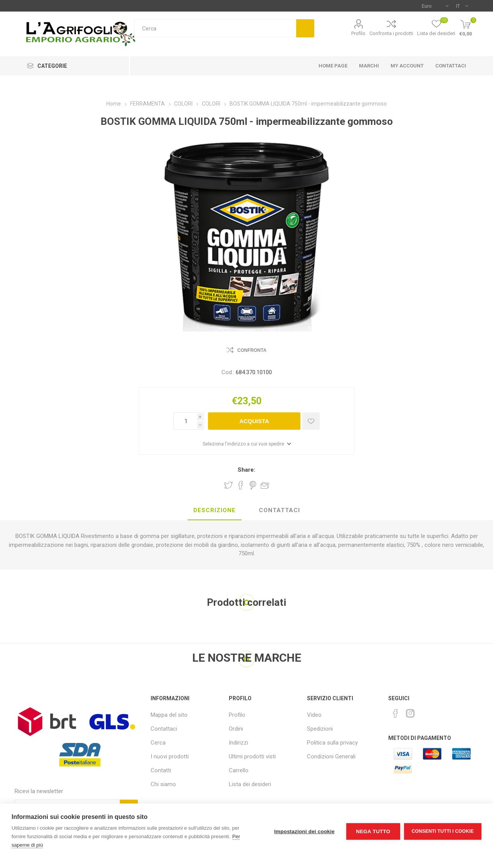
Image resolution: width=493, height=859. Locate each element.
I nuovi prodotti (170, 756)
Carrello (238, 770)
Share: (246, 469)
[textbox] (215, 28)
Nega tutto (373, 831)
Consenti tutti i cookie (443, 831)
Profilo (358, 33)
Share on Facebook (240, 485)
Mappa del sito (169, 714)
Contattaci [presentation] (279, 510)
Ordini (236, 728)
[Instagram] (410, 713)
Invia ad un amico (265, 485)
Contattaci (164, 728)
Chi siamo (163, 784)
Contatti (161, 770)
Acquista (254, 421)
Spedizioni (320, 728)
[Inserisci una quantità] (185, 421)
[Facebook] (395, 713)
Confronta (252, 350)
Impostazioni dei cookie (304, 831)
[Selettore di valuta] (435, 6)
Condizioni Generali (331, 756)
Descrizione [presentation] (214, 510)
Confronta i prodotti (391, 33)
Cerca (305, 28)
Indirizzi (238, 742)
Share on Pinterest (253, 485)
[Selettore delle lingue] (462, 6)
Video (314, 714)
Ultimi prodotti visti (252, 756)
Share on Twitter (228, 485)
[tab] (214, 510)
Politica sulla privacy (332, 742)
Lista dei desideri (250, 784)
